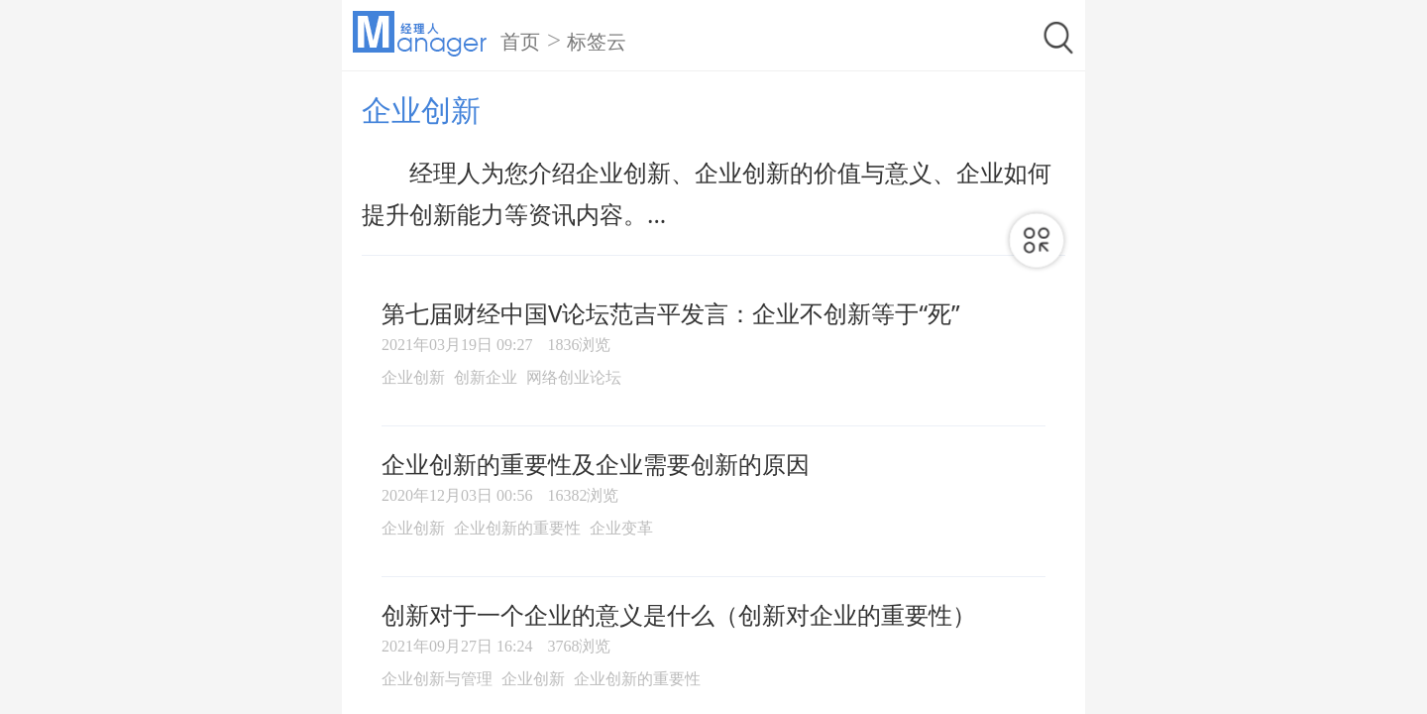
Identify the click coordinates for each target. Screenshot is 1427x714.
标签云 (596, 42)
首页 (520, 42)
